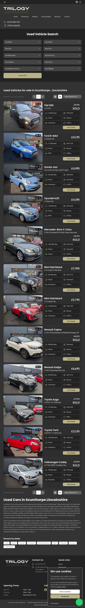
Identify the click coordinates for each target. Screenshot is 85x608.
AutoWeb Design (46, 605)
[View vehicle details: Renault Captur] (23, 345)
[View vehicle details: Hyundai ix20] (23, 210)
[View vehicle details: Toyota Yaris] (23, 442)
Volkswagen (9, 547)
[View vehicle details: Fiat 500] (23, 116)
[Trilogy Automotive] (5, 2)
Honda (22, 543)
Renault (63, 543)
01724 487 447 (41, 564)
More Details (71, 127)
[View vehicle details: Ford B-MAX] (23, 147)
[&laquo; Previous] (34, 97)
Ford (13, 543)
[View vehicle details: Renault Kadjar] (23, 379)
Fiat (6, 543)
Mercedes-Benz (44, 543)
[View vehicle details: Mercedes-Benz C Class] (23, 244)
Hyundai (31, 543)
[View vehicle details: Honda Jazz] (23, 179)
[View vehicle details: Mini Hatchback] (23, 279)
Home (61, 564)
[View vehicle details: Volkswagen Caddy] (23, 473)
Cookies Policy (61, 587)
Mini (54, 543)
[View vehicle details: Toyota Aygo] (23, 410)
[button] (79, 602)
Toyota (72, 543)
